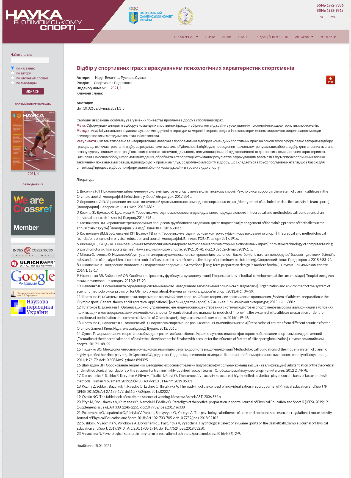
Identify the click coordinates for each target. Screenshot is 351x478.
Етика (210, 36)
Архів (226, 36)
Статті (243, 36)
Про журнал (184, 36)
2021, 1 (115, 88)
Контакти (328, 36)
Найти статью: (21, 54)
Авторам (302, 36)
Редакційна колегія (272, 36)
